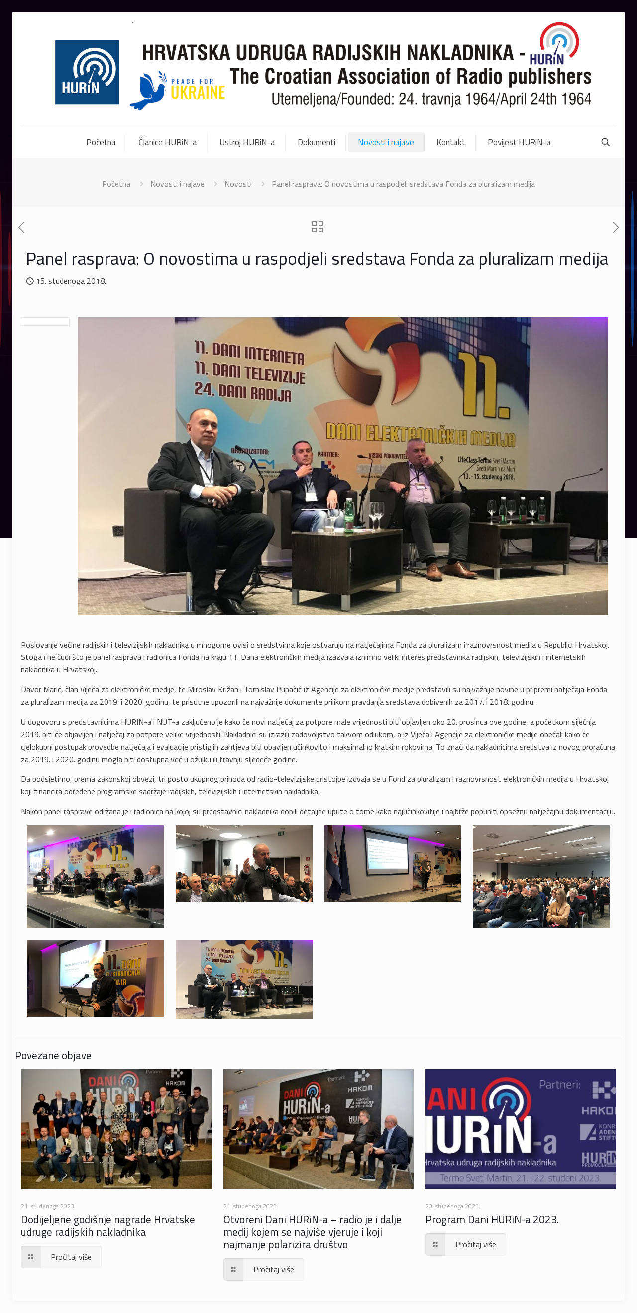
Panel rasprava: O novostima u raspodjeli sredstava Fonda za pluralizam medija (403, 184)
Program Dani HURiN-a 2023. (492, 1219)
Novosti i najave (177, 184)
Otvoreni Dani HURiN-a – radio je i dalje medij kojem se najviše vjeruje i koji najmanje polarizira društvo (312, 1231)
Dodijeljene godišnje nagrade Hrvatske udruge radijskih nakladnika (108, 1225)
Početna (116, 184)
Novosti (238, 184)
